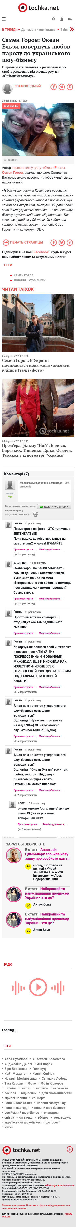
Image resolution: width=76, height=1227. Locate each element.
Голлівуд (39, 1069)
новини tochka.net (18, 1103)
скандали (51, 1113)
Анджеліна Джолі (18, 1064)
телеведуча (63, 1117)
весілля (10, 1093)
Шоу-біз (10, 1088)
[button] (62, 19)
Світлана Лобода (54, 1078)
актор (25, 1088)
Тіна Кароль (13, 1083)
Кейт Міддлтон (15, 1074)
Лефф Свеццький (28, 86)
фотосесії (53, 1122)
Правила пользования (13, 1205)
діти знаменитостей (57, 1093)
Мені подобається (49, 549)
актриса (41, 1088)
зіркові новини (15, 1098)
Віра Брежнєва (15, 1069)
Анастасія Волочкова (48, 1059)
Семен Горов (23, 275)
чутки (8, 1127)
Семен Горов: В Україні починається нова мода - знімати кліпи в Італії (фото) (36, 365)
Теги (7, 1046)
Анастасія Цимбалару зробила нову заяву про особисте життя (47, 853)
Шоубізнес (11, 106)
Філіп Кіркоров (52, 1083)
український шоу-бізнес (22, 1122)
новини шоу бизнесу (49, 1108)
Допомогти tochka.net (38, 30)
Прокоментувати (23, 549)
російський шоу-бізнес (21, 1113)
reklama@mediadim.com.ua (59, 1185)
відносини (28, 1093)
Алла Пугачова (15, 1059)
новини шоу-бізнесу (30, 280)
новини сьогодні (16, 1108)
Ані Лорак (44, 1064)
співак (9, 1117)
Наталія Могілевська (20, 1078)
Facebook (41, 252)
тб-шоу (43, 1117)
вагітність (60, 1088)
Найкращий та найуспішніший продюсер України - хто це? (47, 893)
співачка (26, 1117)
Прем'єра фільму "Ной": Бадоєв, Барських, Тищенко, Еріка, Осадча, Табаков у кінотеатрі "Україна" (37, 450)
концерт (38, 1098)
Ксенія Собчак (43, 1074)
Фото (32, 1083)
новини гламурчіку (51, 1103)
